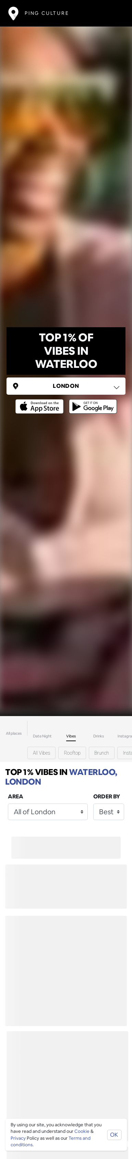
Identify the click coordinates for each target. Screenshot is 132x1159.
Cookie (81, 1131)
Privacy (18, 1138)
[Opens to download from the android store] (91, 401)
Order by (106, 796)
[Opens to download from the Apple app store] (40, 401)
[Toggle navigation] (114, 13)
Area (15, 796)
